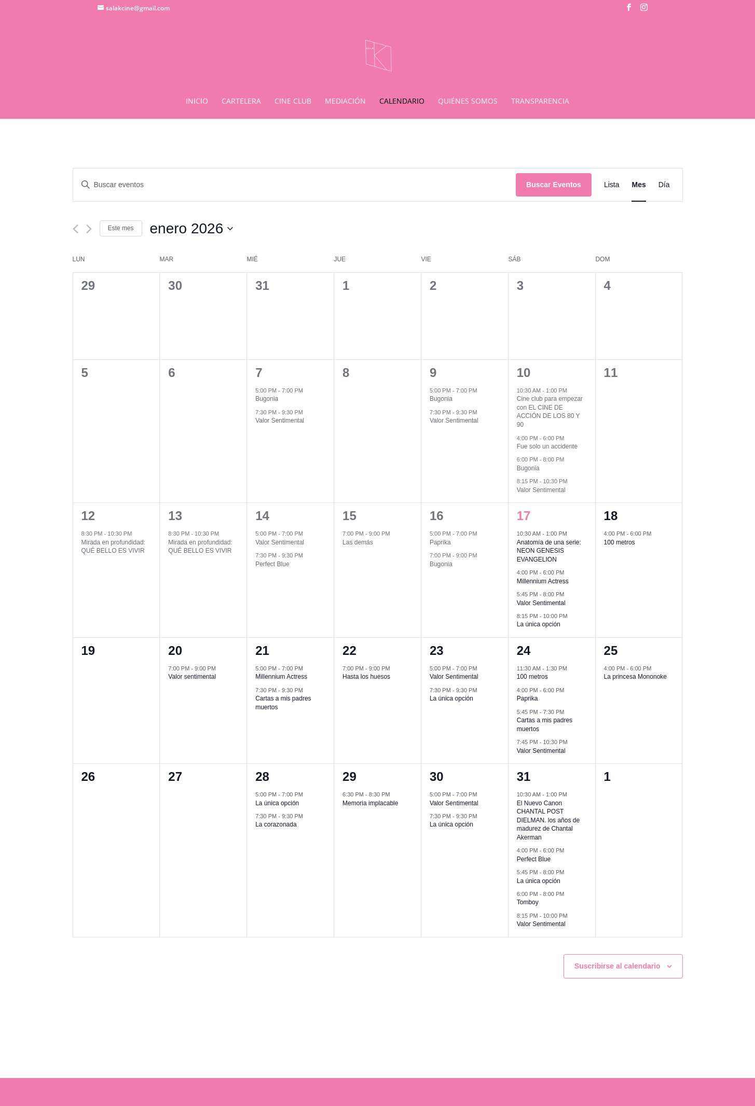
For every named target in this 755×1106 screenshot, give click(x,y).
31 (524, 776)
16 (437, 516)
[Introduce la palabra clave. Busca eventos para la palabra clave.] (294, 185)
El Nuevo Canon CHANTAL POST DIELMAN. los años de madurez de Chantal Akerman (548, 820)
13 (175, 516)
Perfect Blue (272, 564)
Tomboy (528, 902)
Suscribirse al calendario (617, 966)
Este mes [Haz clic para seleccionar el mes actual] (121, 228)
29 (349, 776)
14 (262, 516)
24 (524, 650)
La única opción (538, 624)
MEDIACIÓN (345, 101)
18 (611, 516)
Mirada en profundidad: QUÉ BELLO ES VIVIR (113, 547)
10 (524, 373)
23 (437, 650)
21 (262, 650)
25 (611, 650)
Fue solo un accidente (547, 446)
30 (437, 776)
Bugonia (266, 398)
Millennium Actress (543, 581)
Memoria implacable (370, 803)
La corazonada (275, 824)
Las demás (357, 542)
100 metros (619, 542)
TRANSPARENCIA (540, 101)
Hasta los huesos (366, 676)
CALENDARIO (401, 101)
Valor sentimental (192, 676)
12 (88, 516)
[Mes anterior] (75, 229)
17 (524, 516)
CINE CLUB (292, 101)
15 (349, 516)
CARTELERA (241, 101)
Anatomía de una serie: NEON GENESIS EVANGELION (549, 551)
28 (262, 776)
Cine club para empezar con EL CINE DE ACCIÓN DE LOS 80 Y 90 (550, 411)
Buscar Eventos (553, 184)
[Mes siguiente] (89, 229)
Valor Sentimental (279, 420)
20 (175, 650)
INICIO (197, 101)
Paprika (440, 542)
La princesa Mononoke (635, 676)
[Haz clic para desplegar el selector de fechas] (192, 228)
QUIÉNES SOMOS (468, 101)
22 (349, 650)
